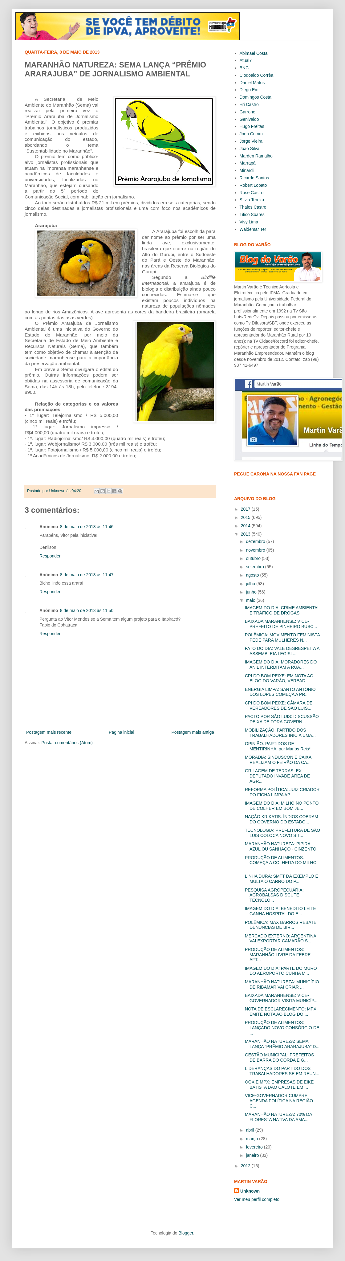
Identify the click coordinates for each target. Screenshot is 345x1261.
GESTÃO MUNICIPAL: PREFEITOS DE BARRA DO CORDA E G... (279, 1057)
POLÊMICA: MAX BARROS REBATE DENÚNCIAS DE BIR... (280, 925)
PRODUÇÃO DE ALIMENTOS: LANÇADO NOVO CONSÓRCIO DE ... (282, 1027)
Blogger (185, 1232)
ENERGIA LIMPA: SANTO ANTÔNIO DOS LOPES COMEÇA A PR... (280, 692)
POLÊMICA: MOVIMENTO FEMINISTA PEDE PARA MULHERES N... (282, 637)
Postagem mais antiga (192, 732)
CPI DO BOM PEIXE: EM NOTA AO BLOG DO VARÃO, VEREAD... (279, 678)
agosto (253, 575)
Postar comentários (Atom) (67, 742)
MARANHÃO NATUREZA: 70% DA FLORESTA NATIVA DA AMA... (278, 1117)
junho (252, 592)
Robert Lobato (253, 185)
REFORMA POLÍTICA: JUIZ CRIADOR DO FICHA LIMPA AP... (282, 792)
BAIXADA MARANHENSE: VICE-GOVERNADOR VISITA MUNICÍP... (281, 998)
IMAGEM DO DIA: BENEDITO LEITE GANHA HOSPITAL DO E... (280, 911)
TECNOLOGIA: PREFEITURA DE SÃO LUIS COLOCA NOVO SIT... (282, 833)
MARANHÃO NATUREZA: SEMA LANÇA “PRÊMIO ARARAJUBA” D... (282, 1044)
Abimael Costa (254, 53)
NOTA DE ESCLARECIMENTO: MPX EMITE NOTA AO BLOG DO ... (280, 1011)
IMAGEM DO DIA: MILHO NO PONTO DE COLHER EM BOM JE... (282, 806)
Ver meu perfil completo (256, 1199)
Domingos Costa (256, 97)
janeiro (253, 1155)
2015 (246, 517)
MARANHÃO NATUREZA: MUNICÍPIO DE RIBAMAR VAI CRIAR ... (282, 984)
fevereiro (255, 1147)
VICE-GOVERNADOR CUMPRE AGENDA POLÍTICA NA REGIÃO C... (279, 1100)
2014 (246, 525)
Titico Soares (252, 214)
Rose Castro (252, 192)
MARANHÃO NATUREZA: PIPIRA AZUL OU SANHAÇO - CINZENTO (280, 846)
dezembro (256, 541)
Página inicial (121, 732)
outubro (254, 558)
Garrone (247, 111)
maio (251, 600)
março (252, 1138)
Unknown (250, 1191)
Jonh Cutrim (251, 133)
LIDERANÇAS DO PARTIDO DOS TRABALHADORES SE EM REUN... (282, 1071)
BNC (244, 67)
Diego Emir (250, 89)
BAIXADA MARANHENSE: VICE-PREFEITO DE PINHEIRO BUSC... (281, 624)
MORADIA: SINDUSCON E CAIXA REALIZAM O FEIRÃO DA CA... (278, 760)
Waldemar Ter (253, 229)
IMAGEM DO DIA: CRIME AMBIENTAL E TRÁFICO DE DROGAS (282, 610)
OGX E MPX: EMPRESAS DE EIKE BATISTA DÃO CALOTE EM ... (279, 1084)
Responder (50, 555)
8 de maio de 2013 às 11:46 (87, 526)
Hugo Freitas (252, 126)
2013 (246, 534)
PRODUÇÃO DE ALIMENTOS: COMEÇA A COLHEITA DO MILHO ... (281, 863)
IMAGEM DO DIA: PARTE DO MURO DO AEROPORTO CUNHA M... (281, 971)
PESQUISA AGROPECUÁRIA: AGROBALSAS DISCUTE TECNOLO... (274, 895)
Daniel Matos (252, 82)
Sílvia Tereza (252, 199)
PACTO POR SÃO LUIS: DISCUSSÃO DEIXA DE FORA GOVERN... (282, 719)
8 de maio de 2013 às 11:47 (87, 574)
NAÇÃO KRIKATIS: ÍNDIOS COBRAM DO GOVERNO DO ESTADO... (281, 819)
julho (251, 583)
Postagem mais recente (48, 732)
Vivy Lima (249, 221)
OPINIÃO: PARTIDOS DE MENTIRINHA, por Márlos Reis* (277, 746)
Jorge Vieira (251, 141)
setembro (255, 566)
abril (250, 1130)
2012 (246, 1165)
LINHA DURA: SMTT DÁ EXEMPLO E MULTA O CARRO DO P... (281, 879)
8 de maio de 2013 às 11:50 (87, 610)
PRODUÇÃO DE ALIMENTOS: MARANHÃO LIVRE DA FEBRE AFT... (277, 954)
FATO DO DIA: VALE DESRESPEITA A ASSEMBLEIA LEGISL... (282, 651)
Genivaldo (249, 119)
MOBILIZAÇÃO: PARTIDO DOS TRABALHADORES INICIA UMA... (280, 733)
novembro (256, 550)
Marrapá (248, 163)
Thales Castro (253, 207)
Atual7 (246, 60)
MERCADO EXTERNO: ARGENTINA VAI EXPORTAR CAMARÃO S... (280, 938)
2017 (246, 509)
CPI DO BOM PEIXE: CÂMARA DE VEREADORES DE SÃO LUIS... (278, 705)
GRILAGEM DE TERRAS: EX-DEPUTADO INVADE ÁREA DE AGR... (277, 776)
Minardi (247, 170)
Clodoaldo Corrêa (257, 75)
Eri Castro (249, 104)
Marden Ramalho (256, 155)
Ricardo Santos (254, 177)
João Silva (250, 148)
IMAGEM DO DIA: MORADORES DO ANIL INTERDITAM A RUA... (281, 664)
